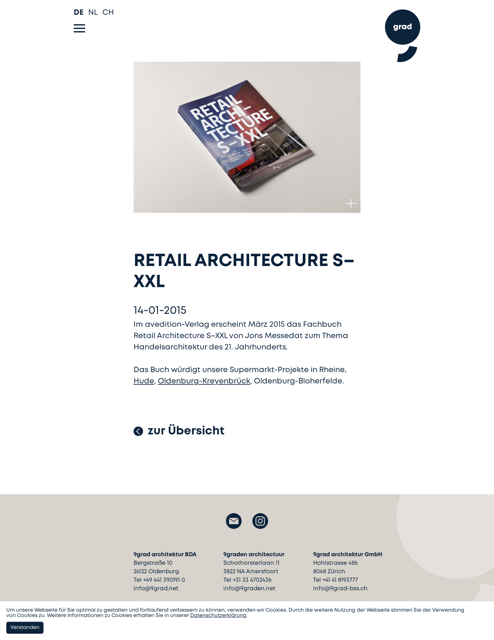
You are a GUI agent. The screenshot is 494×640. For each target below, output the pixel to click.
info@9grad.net (156, 588)
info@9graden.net (249, 588)
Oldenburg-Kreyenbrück (204, 381)
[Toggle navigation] (79, 28)
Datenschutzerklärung (218, 615)
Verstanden (24, 627)
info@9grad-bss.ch (340, 588)
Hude (144, 381)
